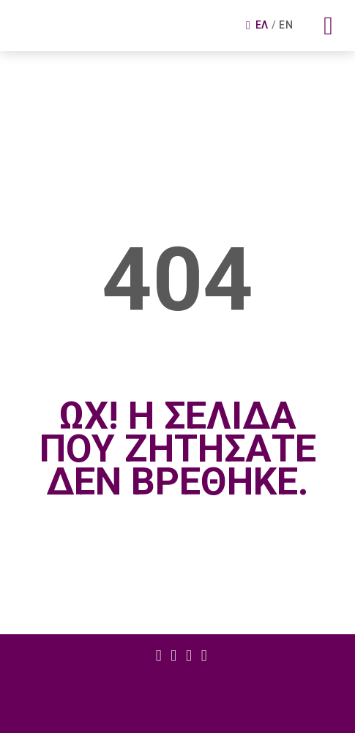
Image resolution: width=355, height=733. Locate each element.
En (286, 25)
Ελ (262, 25)
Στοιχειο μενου (159, 656)
